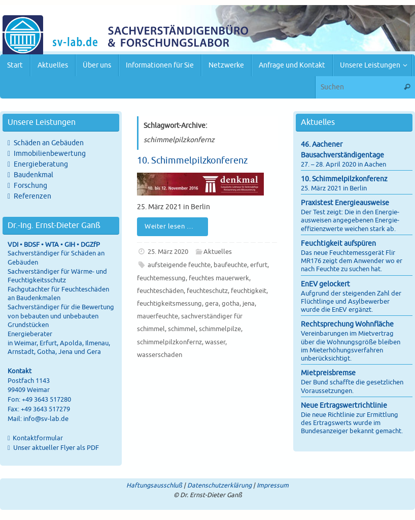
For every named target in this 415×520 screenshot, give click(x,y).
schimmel (182, 329)
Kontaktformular (38, 438)
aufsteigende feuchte (179, 265)
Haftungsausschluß (154, 485)
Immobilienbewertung (50, 153)
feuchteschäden (160, 291)
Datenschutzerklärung (219, 485)
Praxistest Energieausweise (345, 203)
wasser (215, 342)
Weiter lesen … (174, 226)
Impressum (273, 485)
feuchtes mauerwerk (219, 278)
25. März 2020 (168, 252)
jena (249, 304)
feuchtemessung (161, 278)
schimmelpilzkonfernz (169, 342)
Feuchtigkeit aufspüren (338, 243)
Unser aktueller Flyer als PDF (55, 448)
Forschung (30, 185)
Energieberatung (41, 164)
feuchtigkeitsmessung (169, 304)
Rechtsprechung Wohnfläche (347, 324)
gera (212, 304)
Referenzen (32, 196)
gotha (230, 304)
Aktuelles (217, 252)
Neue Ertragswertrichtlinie (344, 405)
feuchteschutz (207, 291)
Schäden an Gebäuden (49, 143)
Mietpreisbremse (328, 373)
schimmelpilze (220, 329)
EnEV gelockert (325, 284)
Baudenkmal (33, 175)
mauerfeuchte (157, 316)
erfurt (258, 265)
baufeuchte (230, 265)
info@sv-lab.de (45, 419)
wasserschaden (159, 355)
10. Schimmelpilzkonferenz (192, 160)
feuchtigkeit (248, 291)
